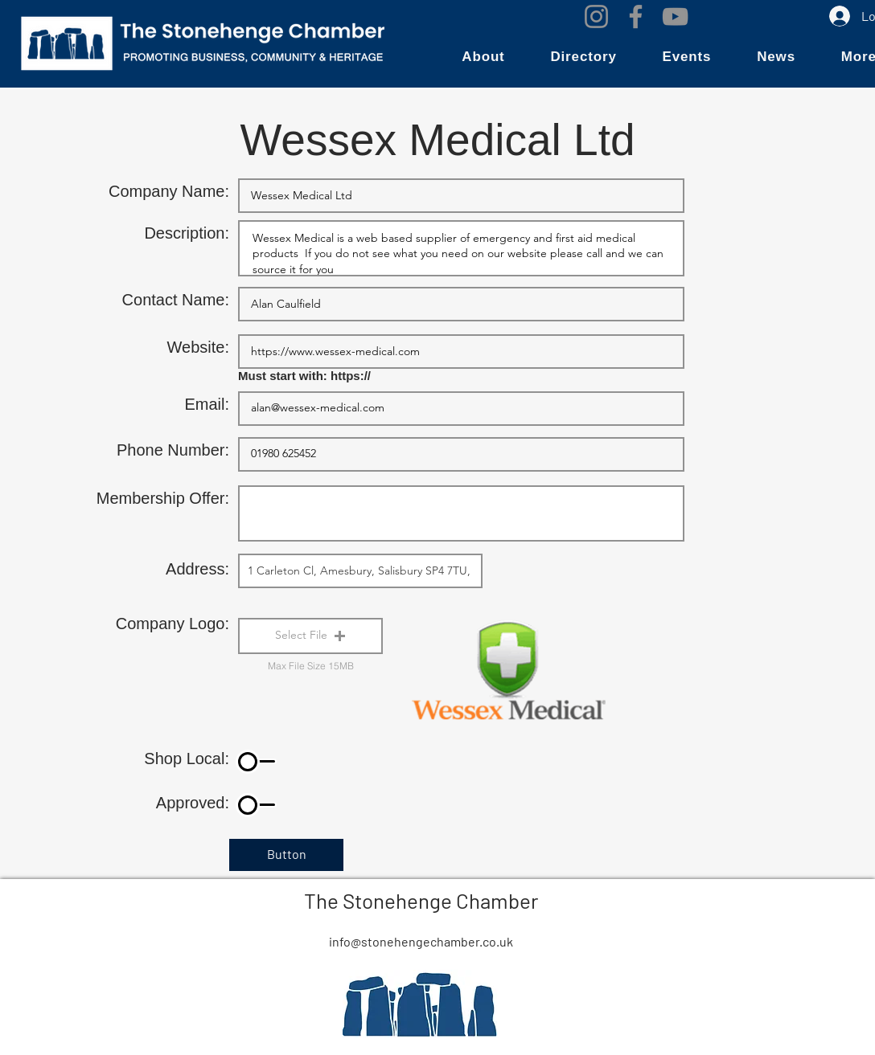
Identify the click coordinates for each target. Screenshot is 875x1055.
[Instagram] (596, 16)
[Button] (286, 855)
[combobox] (360, 571)
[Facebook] (635, 16)
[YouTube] (675, 16)
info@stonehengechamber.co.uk (421, 941)
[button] (483, 57)
